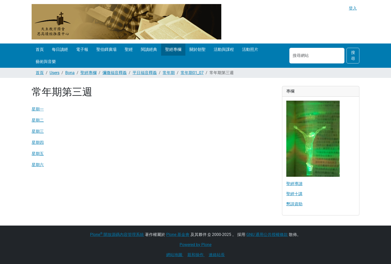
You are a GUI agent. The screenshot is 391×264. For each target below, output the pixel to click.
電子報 (82, 49)
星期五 (38, 153)
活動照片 (250, 49)
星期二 (38, 120)
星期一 (38, 109)
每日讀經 (60, 49)
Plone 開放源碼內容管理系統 (117, 234)
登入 (353, 8)
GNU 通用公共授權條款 (267, 234)
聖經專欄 (173, 49)
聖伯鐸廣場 (106, 49)
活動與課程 (224, 49)
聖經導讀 (294, 183)
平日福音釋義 (145, 72)
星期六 (38, 164)
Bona (70, 72)
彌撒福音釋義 (114, 72)
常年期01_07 (192, 72)
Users (54, 72)
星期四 (38, 142)
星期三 (38, 131)
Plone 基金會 (177, 234)
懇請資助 (294, 204)
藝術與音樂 (46, 61)
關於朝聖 (197, 49)
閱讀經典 (149, 49)
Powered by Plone (195, 244)
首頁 (40, 49)
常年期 (169, 72)
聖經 (129, 49)
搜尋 (353, 55)
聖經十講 (294, 193)
